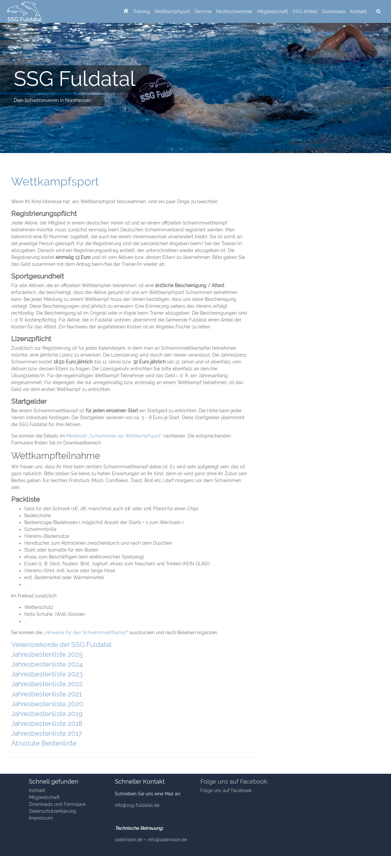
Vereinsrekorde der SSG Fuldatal (61, 644)
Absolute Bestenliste (43, 743)
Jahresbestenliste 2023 (47, 674)
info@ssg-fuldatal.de (137, 805)
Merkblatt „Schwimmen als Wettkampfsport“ (114, 435)
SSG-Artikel (305, 11)
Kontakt (358, 11)
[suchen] (378, 11)
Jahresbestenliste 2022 (47, 684)
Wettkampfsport (172, 11)
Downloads (334, 11)
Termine (203, 11)
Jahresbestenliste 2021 (46, 694)
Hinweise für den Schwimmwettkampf (86, 632)
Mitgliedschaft (272, 11)
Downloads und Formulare (57, 804)
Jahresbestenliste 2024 (47, 664)
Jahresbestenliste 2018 (46, 723)
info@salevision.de (167, 839)
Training (141, 11)
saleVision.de (129, 839)
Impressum (41, 818)
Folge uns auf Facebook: (234, 781)
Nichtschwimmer (234, 11)
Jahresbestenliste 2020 (47, 704)
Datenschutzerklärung (52, 811)
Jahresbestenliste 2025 (47, 654)
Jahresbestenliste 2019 (46, 714)
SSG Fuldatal (74, 79)
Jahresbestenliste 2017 (46, 733)
